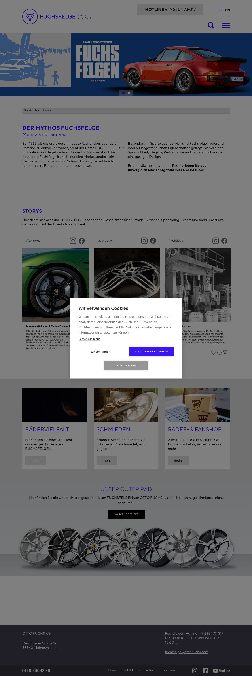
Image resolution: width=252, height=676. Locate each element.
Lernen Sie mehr (89, 338)
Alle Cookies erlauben (151, 351)
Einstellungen (100, 351)
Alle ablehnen (126, 365)
